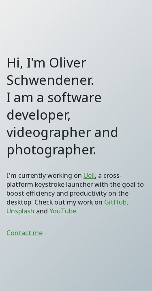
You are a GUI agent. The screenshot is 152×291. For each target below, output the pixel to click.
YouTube (62, 211)
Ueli (89, 175)
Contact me (24, 232)
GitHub (115, 202)
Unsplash (20, 211)
